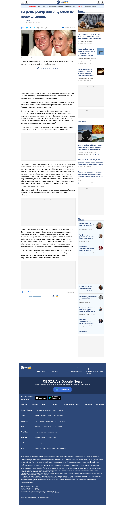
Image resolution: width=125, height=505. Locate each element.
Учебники (41, 421)
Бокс (54, 415)
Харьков (41, 410)
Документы (55, 371)
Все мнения (83, 331)
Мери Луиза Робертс (84, 314)
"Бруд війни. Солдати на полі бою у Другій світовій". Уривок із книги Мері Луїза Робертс (87, 310)
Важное (81, 11)
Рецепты (37, 432)
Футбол (37, 415)
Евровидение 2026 (70, 6)
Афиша (37, 448)
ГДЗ (36, 421)
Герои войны (32, 6)
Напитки (43, 432)
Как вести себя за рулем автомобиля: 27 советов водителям (86, 225)
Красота (49, 448)
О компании (38, 367)
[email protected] (41, 492)
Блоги (76, 404)
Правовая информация (75, 367)
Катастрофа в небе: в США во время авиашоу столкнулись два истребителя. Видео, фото (87, 52)
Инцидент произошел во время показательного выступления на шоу (87, 59)
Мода (53, 448)
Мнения (81, 219)
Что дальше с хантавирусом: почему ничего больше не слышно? (86, 248)
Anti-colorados (82, 291)
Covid (56, 443)
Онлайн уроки (49, 421)
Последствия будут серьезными (87, 152)
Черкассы (60, 410)
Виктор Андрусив (83, 302)
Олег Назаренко (83, 229)
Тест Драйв (38, 426)
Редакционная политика (35, 296)
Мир (43, 404)
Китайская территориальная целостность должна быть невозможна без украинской (86, 321)
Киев (36, 410)
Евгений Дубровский (84, 253)
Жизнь (55, 404)
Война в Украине (42, 6)
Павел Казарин (83, 241)
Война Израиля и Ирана (56, 6)
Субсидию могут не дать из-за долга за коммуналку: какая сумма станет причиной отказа (89, 36)
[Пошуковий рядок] (102, 2)
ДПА (56, 421)
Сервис (60, 426)
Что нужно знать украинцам (86, 41)
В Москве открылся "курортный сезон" (85, 287)
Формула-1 (60, 415)
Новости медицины (40, 443)
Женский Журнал (61, 448)
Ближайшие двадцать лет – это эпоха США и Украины (88, 298)
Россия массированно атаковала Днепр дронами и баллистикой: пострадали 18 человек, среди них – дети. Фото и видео (90, 174)
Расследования (69, 404)
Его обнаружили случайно (85, 78)
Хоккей (49, 415)
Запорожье (48, 410)
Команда (54, 367)
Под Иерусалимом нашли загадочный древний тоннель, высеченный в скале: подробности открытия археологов (86, 72)
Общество (88, 404)
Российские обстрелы (90, 6)
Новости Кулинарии (53, 432)
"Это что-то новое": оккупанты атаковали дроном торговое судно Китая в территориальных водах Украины (90, 162)
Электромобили (47, 426)
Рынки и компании (40, 437)
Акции (54, 426)
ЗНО (60, 421)
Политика (35, 404)
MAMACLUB (50, 443)
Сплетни (28, 20)
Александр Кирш (83, 326)
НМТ (63, 421)
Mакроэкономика (51, 437)
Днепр (54, 410)
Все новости (100, 404)
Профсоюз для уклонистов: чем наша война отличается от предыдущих (86, 237)
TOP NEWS (82, 122)
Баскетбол (43, 415)
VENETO (79, 6)
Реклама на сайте (40, 371)
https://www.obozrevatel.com (78, 456)
